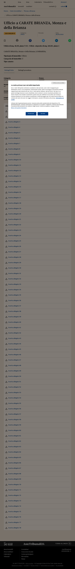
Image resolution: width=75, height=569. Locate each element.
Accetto (43, 113)
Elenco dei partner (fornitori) (18, 108)
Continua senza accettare (58, 82)
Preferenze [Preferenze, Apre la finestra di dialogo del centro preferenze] (31, 113)
